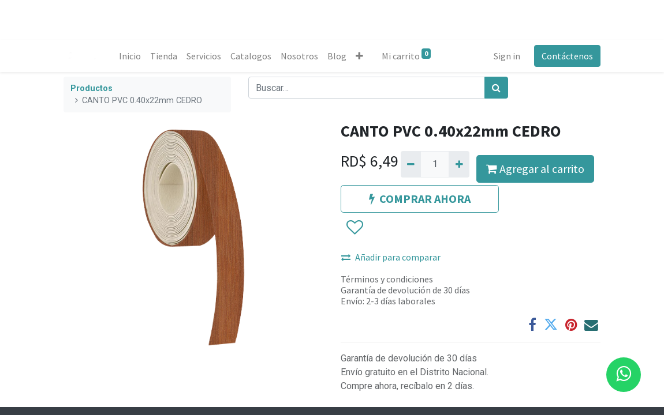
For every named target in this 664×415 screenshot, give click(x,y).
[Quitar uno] (411, 164)
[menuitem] (130, 55)
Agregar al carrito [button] (535, 168)
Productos (91, 88)
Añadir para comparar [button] (391, 257)
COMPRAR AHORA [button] (420, 198)
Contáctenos (567, 56)
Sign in (507, 56)
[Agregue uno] (459, 164)
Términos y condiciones (387, 279)
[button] (359, 55)
